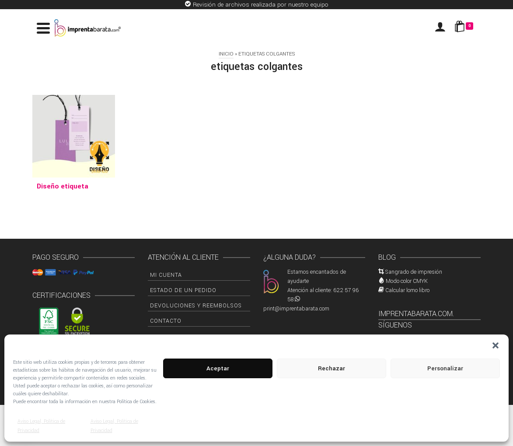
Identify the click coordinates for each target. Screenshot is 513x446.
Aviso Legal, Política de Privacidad (41, 426)
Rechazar (331, 368)
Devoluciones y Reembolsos (196, 306)
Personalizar (445, 368)
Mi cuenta (166, 275)
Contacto (165, 321)
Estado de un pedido (183, 290)
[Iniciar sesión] (440, 28)
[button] (495, 345)
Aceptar (217, 368)
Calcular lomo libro (407, 290)
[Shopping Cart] (465, 28)
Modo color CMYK (407, 281)
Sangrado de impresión (413, 272)
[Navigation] (43, 28)
